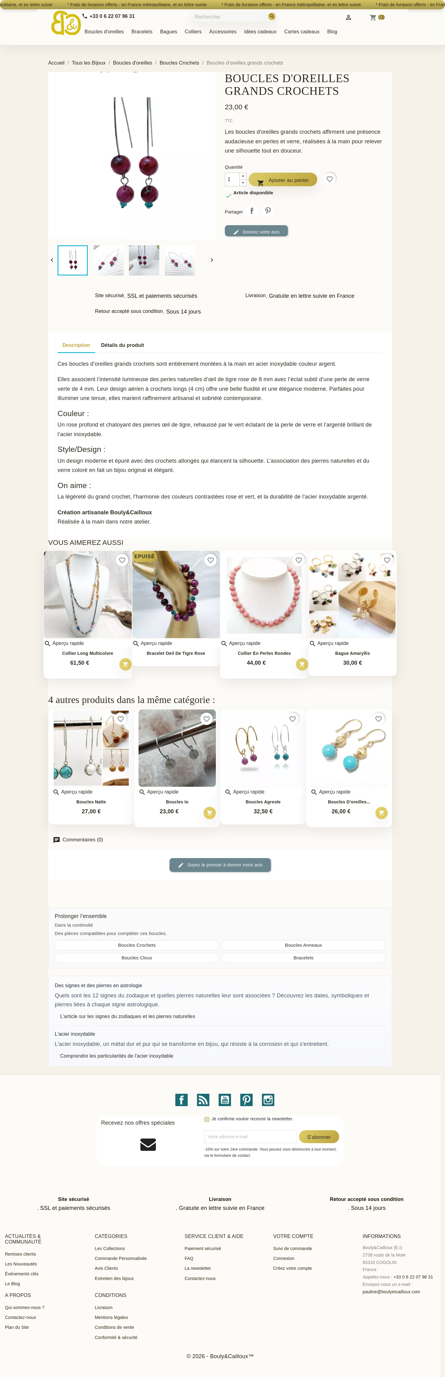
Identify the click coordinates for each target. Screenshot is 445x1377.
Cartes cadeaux (301, 31)
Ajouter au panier (283, 181)
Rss (203, 1100)
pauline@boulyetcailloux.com (391, 1291)
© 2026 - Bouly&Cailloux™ (220, 1356)
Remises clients (20, 1254)
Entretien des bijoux (114, 1278)
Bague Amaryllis (352, 653)
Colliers (193, 31)
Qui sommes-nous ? (25, 1307)
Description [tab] (76, 345)
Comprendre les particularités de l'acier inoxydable (116, 1056)
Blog (332, 31)
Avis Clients (106, 1268)
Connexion (283, 1258)
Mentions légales (111, 1317)
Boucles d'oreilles (104, 31)
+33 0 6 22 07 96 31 (413, 1276)
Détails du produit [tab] (122, 345)
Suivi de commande (292, 1248)
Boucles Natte (91, 802)
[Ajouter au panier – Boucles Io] (209, 813)
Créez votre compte (292, 1268)
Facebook (181, 1100)
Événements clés (22, 1273)
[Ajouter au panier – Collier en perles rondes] (302, 664)
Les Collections (110, 1248)
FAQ (189, 1258)
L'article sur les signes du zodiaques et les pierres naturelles (127, 1016)
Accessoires (223, 31)
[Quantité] (232, 179)
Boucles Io (177, 802)
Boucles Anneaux (303, 945)
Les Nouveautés (21, 1263)
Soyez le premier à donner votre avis (220, 865)
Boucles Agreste (263, 802)
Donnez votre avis (256, 232)
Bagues (168, 31)
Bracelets (141, 31)
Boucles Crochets (137, 945)
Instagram (268, 1100)
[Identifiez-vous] (348, 16)
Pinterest (268, 210)
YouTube (225, 1100)
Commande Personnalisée (121, 1258)
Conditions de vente (114, 1327)
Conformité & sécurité (116, 1337)
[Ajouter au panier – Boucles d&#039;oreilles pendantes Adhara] (381, 813)
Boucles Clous (137, 957)
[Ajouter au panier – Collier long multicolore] (125, 664)
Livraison (104, 1307)
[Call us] (108, 16)
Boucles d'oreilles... (349, 802)
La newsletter (198, 1268)
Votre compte (293, 1236)
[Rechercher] (234, 17)
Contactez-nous (200, 1278)
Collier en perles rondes (264, 653)
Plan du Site (17, 1327)
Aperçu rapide (64, 643)
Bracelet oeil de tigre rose (176, 653)
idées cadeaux (260, 31)
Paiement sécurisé (203, 1248)
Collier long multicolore (87, 653)
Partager (252, 210)
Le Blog (12, 1283)
